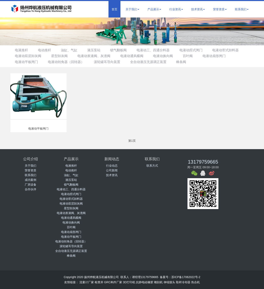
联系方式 (152, 165)
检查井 (99, 282)
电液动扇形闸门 (222, 56)
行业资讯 (176, 9)
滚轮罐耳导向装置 (110, 62)
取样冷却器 (183, 282)
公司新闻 (112, 170)
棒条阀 (187, 62)
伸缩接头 (169, 282)
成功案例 (30, 179)
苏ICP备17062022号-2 (185, 277)
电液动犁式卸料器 (235, 50)
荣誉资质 (220, 9)
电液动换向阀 (169, 56)
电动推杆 (46, 50)
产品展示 (154, 9)
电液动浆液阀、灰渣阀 (97, 56)
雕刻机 (158, 282)
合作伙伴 (30, 189)
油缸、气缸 (72, 50)
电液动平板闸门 (27, 62)
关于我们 (132, 9)
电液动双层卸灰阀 (28, 56)
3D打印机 (129, 282)
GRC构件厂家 (113, 282)
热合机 (195, 282)
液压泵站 (98, 50)
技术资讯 (198, 9)
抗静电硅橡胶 (144, 282)
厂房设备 (30, 184)
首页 (114, 9)
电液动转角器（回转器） (68, 62)
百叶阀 (195, 56)
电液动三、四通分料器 (160, 50)
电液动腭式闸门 (199, 50)
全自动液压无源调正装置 (153, 62)
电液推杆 (22, 50)
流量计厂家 (86, 282)
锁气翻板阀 (124, 50)
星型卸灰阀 (61, 56)
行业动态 (112, 165)
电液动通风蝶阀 (136, 56)
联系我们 (242, 9)
